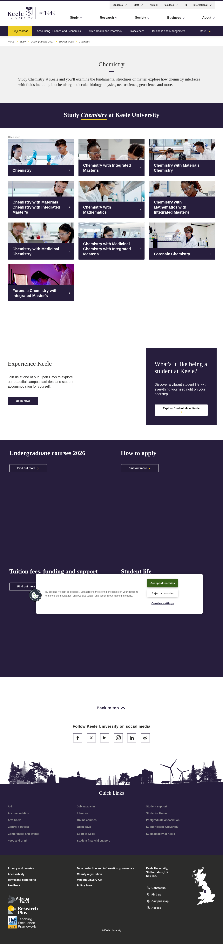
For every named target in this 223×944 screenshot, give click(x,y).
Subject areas (20, 29)
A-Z (10, 806)
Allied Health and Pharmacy (105, 29)
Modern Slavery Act (89, 879)
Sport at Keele (86, 833)
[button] (186, 4)
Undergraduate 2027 (42, 40)
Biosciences (137, 29)
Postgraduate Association (162, 820)
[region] (119, 591)
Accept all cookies (162, 580)
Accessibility (14, 19)
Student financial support (93, 840)
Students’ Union (156, 813)
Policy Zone (84, 885)
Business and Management (168, 29)
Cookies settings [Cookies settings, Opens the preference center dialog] (162, 603)
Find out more (28, 468)
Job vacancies (86, 806)
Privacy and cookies (21, 868)
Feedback (14, 885)
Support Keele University (162, 826)
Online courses (87, 820)
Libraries (82, 813)
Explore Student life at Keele (181, 410)
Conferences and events (23, 833)
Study (22, 40)
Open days (84, 826)
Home (11, 40)
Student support (156, 806)
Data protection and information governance (105, 868)
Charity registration (89, 874)
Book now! (23, 400)
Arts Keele (14, 820)
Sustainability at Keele (160, 833)
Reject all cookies (163, 592)
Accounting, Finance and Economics (59, 29)
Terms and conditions (22, 879)
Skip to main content (20, 19)
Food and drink (17, 840)
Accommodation (18, 813)
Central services (18, 826)
